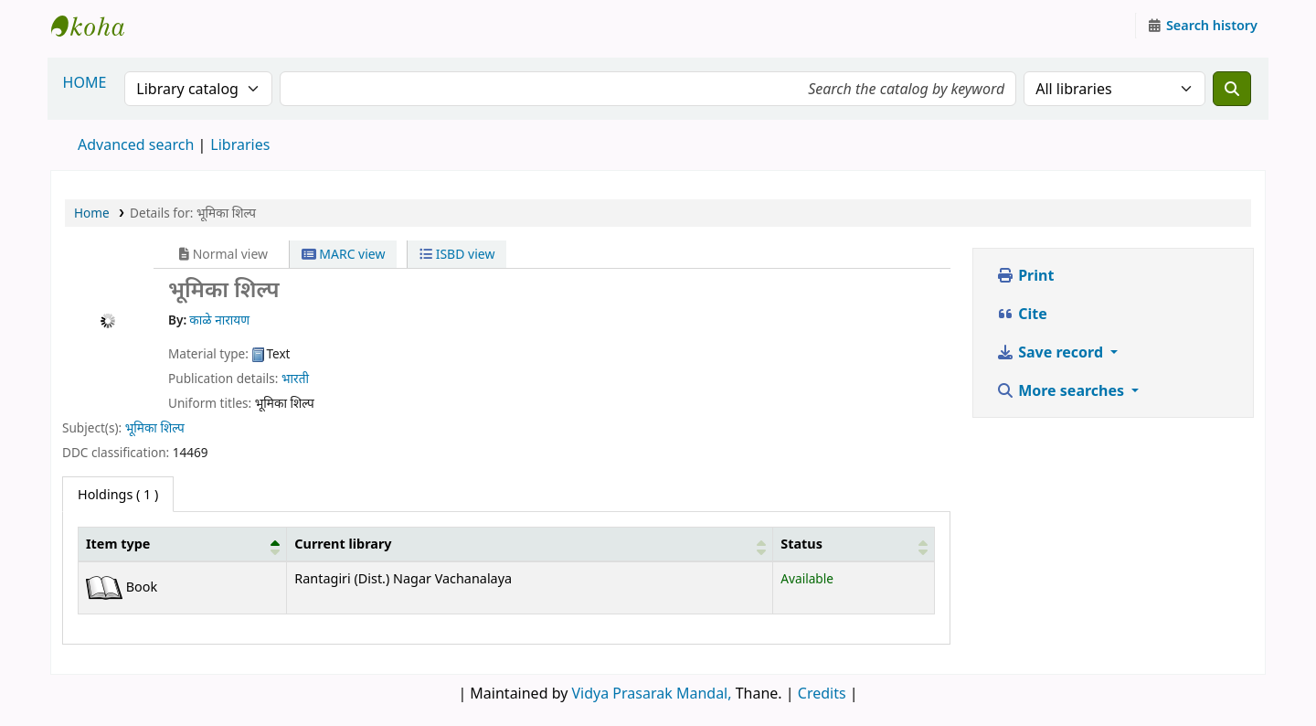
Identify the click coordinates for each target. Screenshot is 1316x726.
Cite (1021, 314)
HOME (85, 82)
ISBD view (456, 253)
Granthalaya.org (97, 25)
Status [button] (801, 543)
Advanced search (136, 144)
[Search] (1232, 88)
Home (92, 212)
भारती (295, 378)
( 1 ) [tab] (118, 494)
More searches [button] (1062, 390)
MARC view (344, 253)
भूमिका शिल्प (155, 427)
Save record (1051, 352)
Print (1025, 275)
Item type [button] (118, 543)
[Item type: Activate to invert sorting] (183, 544)
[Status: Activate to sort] (854, 544)
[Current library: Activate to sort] (530, 544)
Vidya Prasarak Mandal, (652, 693)
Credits (822, 693)
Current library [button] (342, 543)
